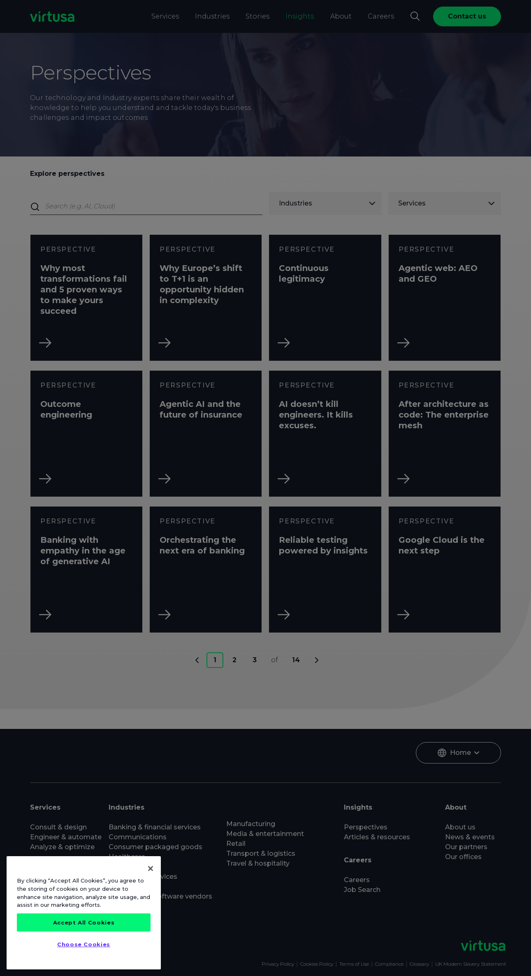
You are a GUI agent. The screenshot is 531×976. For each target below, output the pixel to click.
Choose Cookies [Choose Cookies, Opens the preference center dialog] (83, 944)
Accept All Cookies (84, 922)
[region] (84, 912)
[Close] (150, 868)
